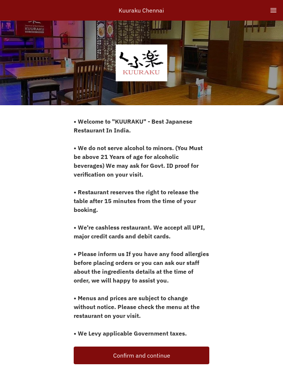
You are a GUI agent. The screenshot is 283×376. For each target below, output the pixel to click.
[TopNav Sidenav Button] (273, 10)
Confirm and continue (141, 355)
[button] (141, 355)
